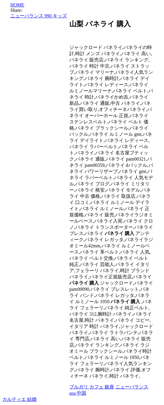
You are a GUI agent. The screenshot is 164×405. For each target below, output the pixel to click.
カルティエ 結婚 (19, 399)
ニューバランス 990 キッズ (38, 15)
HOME (17, 4)
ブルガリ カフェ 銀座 (91, 386)
